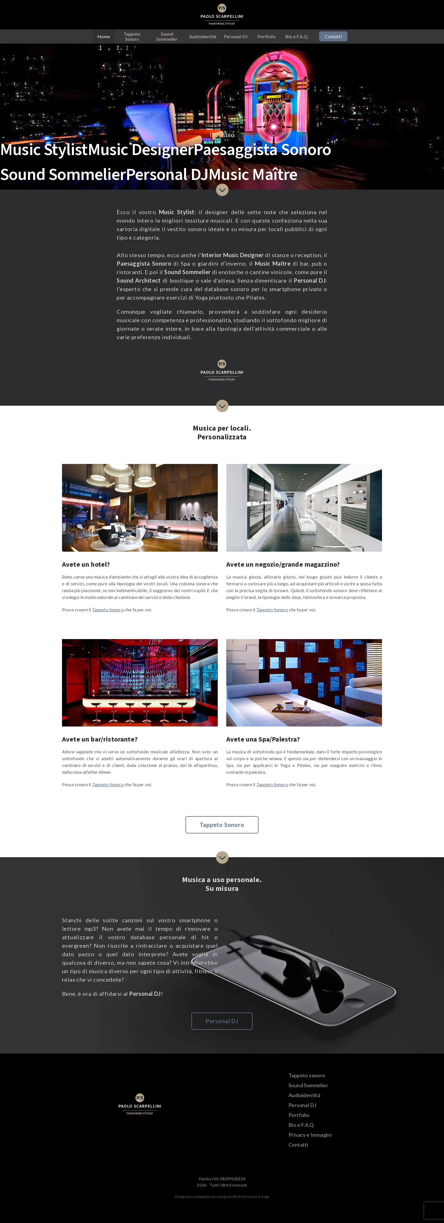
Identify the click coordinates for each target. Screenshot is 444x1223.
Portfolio (266, 36)
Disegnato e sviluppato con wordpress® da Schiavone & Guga (222, 1196)
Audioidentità (202, 36)
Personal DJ (236, 36)
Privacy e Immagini (310, 1135)
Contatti (333, 36)
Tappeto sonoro (307, 1075)
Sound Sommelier (166, 36)
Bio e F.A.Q (296, 36)
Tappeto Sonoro (132, 36)
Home (103, 36)
